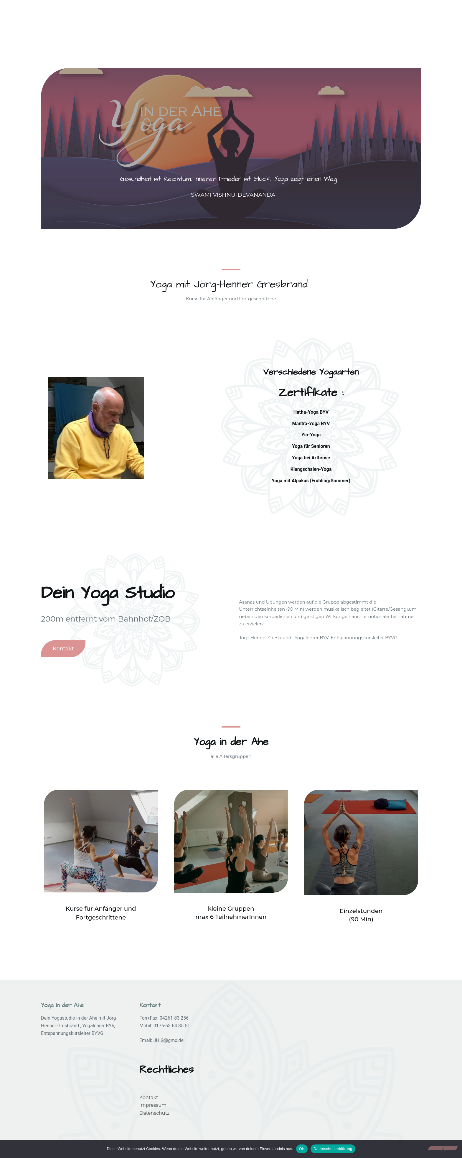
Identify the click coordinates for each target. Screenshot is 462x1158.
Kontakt (148, 1097)
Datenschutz (154, 1113)
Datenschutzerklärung (333, 1149)
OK (302, 1149)
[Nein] (443, 1148)
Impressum (152, 1105)
